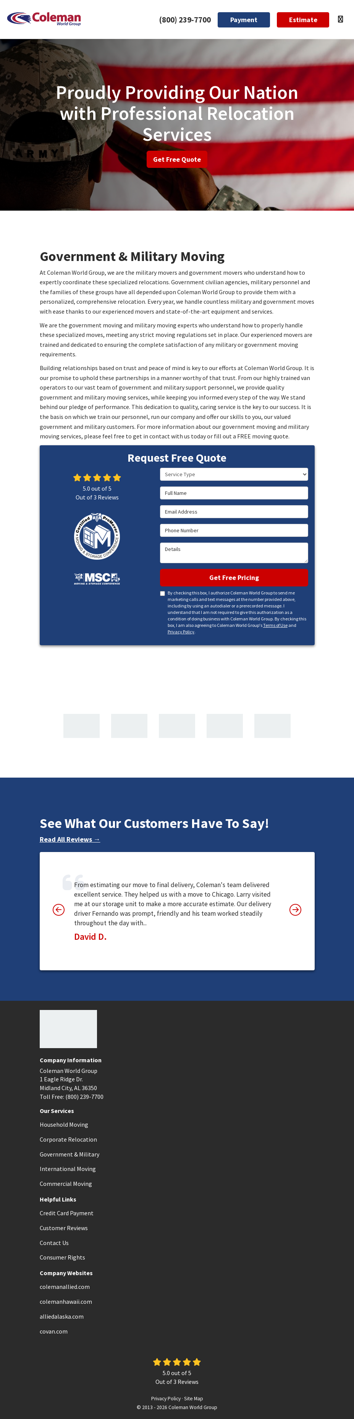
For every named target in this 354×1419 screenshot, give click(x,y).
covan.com (54, 1331)
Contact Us (54, 1243)
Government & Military (69, 1154)
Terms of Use (275, 625)
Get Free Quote (177, 159)
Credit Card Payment (67, 1213)
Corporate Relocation (68, 1139)
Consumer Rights (62, 1257)
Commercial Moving (66, 1183)
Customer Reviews (64, 1228)
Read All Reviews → (70, 839)
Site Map (193, 1398)
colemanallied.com (65, 1286)
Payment (243, 19)
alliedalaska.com (62, 1316)
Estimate (303, 19)
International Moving (68, 1169)
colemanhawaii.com (66, 1301)
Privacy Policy (181, 632)
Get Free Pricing (234, 577)
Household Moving (64, 1124)
